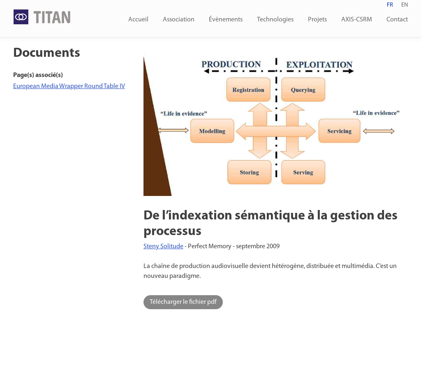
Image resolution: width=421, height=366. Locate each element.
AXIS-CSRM (356, 19)
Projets (317, 19)
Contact (397, 19)
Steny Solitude (163, 246)
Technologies (275, 19)
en (404, 5)
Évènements (226, 19)
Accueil (138, 19)
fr (390, 5)
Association (178, 19)
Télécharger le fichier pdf (183, 302)
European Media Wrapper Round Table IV (69, 86)
